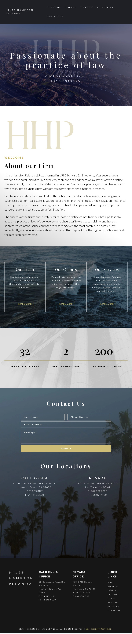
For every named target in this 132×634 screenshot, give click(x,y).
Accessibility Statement (99, 629)
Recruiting (105, 7)
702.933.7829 (99, 491)
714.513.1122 (36, 491)
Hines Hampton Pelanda (112, 587)
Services (86, 7)
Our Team (53, 7)
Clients (70, 7)
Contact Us (55, 16)
